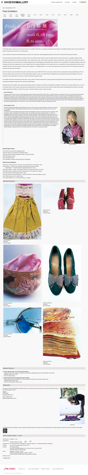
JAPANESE (83, 2)
